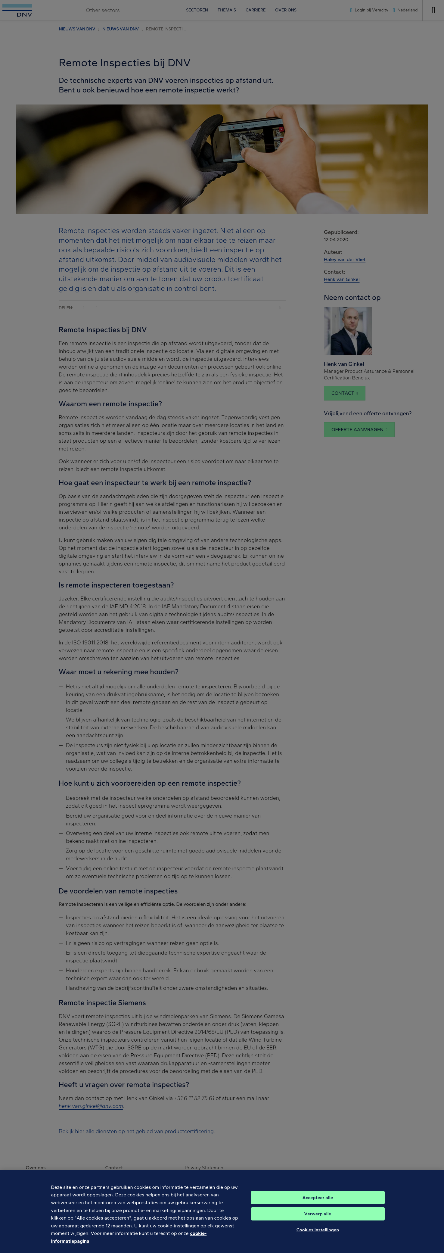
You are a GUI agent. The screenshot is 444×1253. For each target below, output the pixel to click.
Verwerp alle (317, 1217)
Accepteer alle (318, 1201)
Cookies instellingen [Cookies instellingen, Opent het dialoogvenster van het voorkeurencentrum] (318, 1233)
